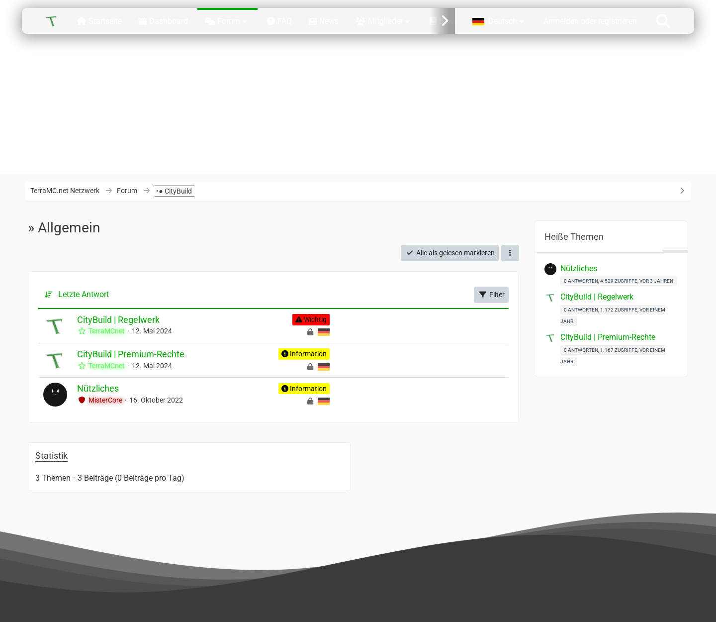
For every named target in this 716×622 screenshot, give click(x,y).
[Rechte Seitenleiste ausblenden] (682, 191)
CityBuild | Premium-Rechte (130, 354)
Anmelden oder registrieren (590, 21)
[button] (500, 20)
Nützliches (98, 388)
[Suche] (663, 20)
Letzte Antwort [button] (83, 294)
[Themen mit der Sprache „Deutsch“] (324, 332)
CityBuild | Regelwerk (118, 319)
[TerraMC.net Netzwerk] (52, 21)
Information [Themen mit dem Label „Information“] (308, 354)
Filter (491, 295)
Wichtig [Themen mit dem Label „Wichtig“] (315, 319)
